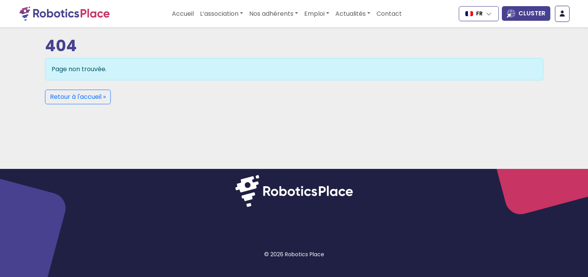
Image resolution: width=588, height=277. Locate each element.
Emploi (314, 13)
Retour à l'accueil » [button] (78, 96)
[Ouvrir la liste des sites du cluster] (526, 13)
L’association (219, 13)
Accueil (183, 13)
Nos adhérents (271, 13)
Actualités (350, 13)
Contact (389, 13)
